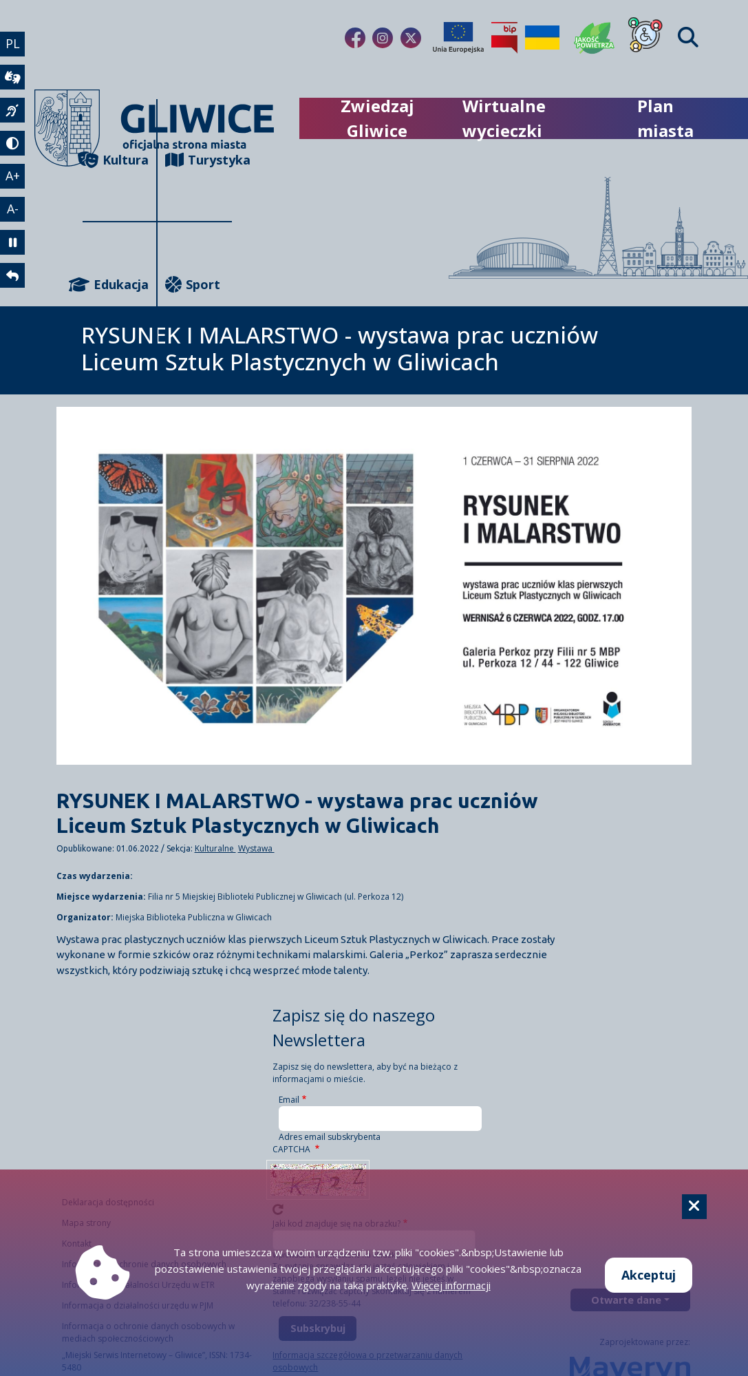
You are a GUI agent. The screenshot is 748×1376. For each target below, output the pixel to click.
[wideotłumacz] (12, 77)
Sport (192, 284)
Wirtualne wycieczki (504, 118)
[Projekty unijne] (458, 38)
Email (289, 1099)
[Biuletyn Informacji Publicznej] (504, 38)
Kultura (116, 160)
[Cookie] (694, 1206)
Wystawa (256, 848)
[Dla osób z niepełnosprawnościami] (645, 38)
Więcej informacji (451, 1285)
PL (13, 43)
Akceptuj (648, 1275)
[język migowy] (12, 110)
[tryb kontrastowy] (12, 143)
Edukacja (116, 284)
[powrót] (12, 275)
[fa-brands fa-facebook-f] (355, 38)
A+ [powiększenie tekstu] (13, 175)
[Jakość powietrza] (594, 38)
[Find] (688, 37)
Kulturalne (215, 848)
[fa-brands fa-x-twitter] (410, 38)
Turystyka (199, 160)
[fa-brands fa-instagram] (382, 38)
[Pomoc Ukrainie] (542, 38)
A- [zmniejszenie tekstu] (13, 208)
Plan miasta (665, 118)
